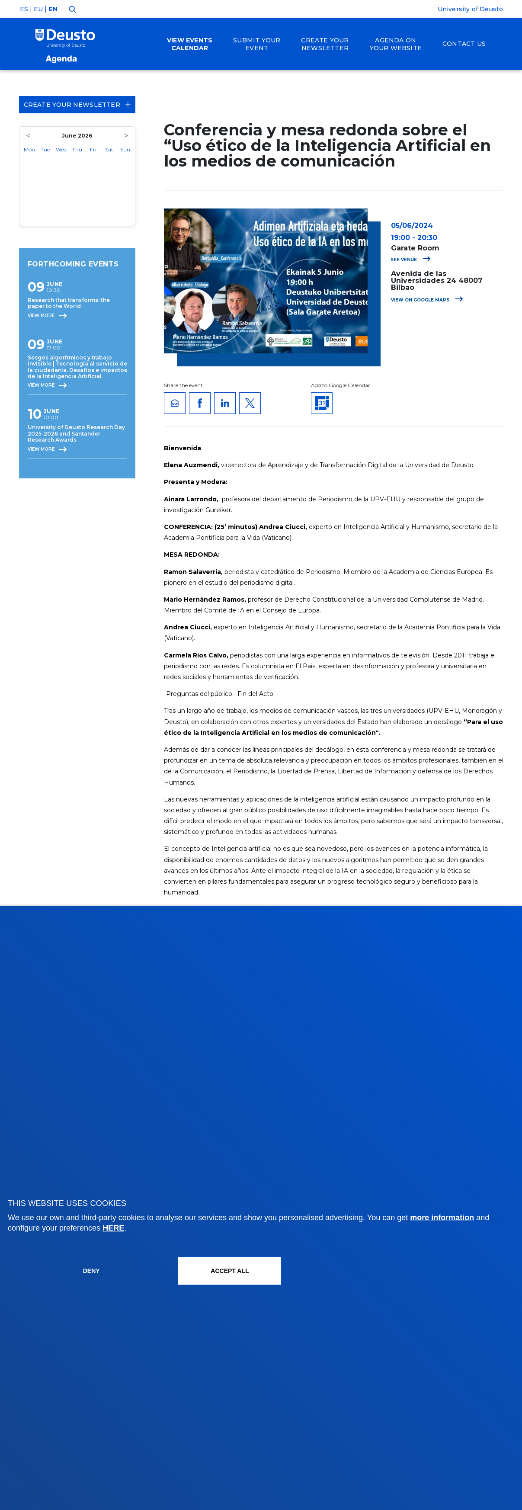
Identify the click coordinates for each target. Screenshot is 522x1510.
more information (442, 1217)
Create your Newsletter (77, 105)
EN (52, 9)
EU (38, 9)
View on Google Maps (427, 300)
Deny (91, 1270)
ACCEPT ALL (230, 1270)
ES (24, 9)
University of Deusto (470, 9)
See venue (411, 260)
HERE (113, 1228)
